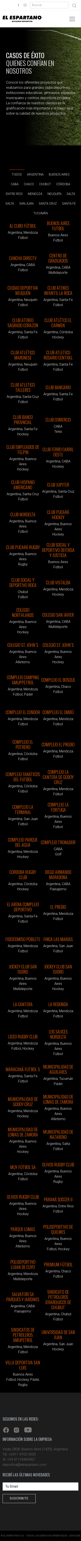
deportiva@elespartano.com (24, 1465)
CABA (15, 186)
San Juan (26, 205)
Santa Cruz (48, 205)
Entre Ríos (14, 195)
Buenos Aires (59, 176)
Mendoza (35, 195)
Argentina (35, 176)
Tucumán (40, 215)
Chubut (45, 186)
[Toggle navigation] (72, 18)
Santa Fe (69, 205)
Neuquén (54, 195)
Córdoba (63, 186)
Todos (17, 176)
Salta (71, 195)
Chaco (29, 186)
